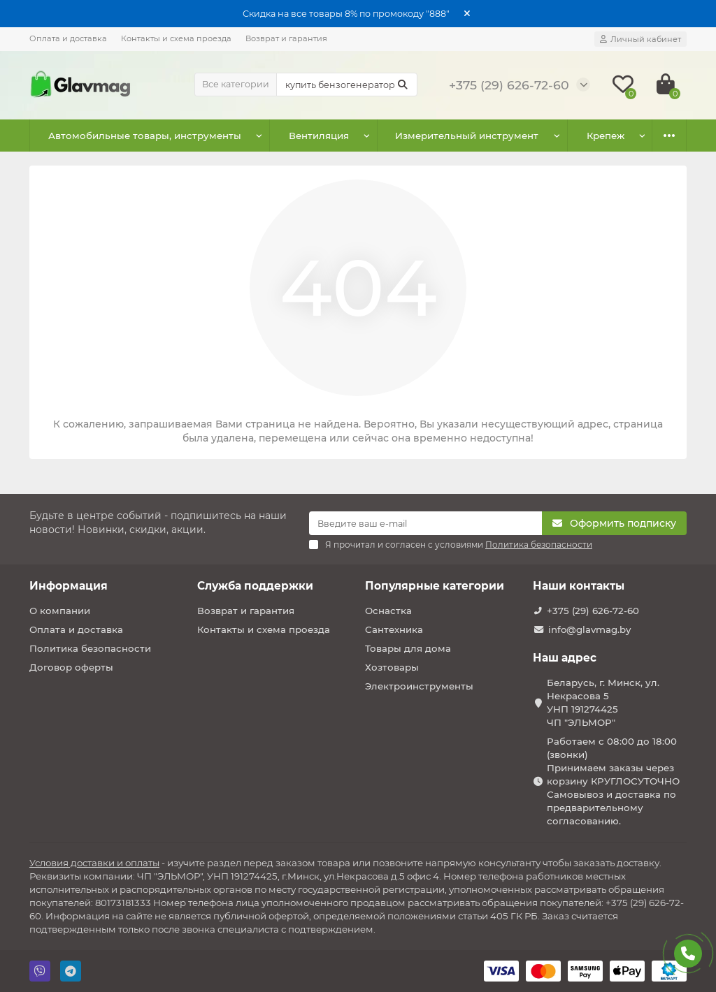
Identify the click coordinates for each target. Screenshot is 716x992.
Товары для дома (408, 648)
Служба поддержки (255, 585)
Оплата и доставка (68, 38)
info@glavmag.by (589, 629)
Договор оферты (71, 667)
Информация (68, 585)
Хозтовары (392, 667)
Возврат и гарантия (286, 38)
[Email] (425, 523)
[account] (640, 39)
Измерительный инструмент (466, 135)
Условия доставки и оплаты (94, 862)
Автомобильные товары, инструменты (144, 135)
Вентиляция (319, 135)
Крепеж (605, 135)
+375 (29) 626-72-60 (593, 610)
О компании (59, 610)
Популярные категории (434, 585)
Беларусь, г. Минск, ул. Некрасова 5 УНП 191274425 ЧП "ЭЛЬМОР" (603, 702)
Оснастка (388, 610)
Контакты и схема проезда (176, 38)
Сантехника (394, 629)
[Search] (346, 84)
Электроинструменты (419, 686)
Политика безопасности (90, 648)
